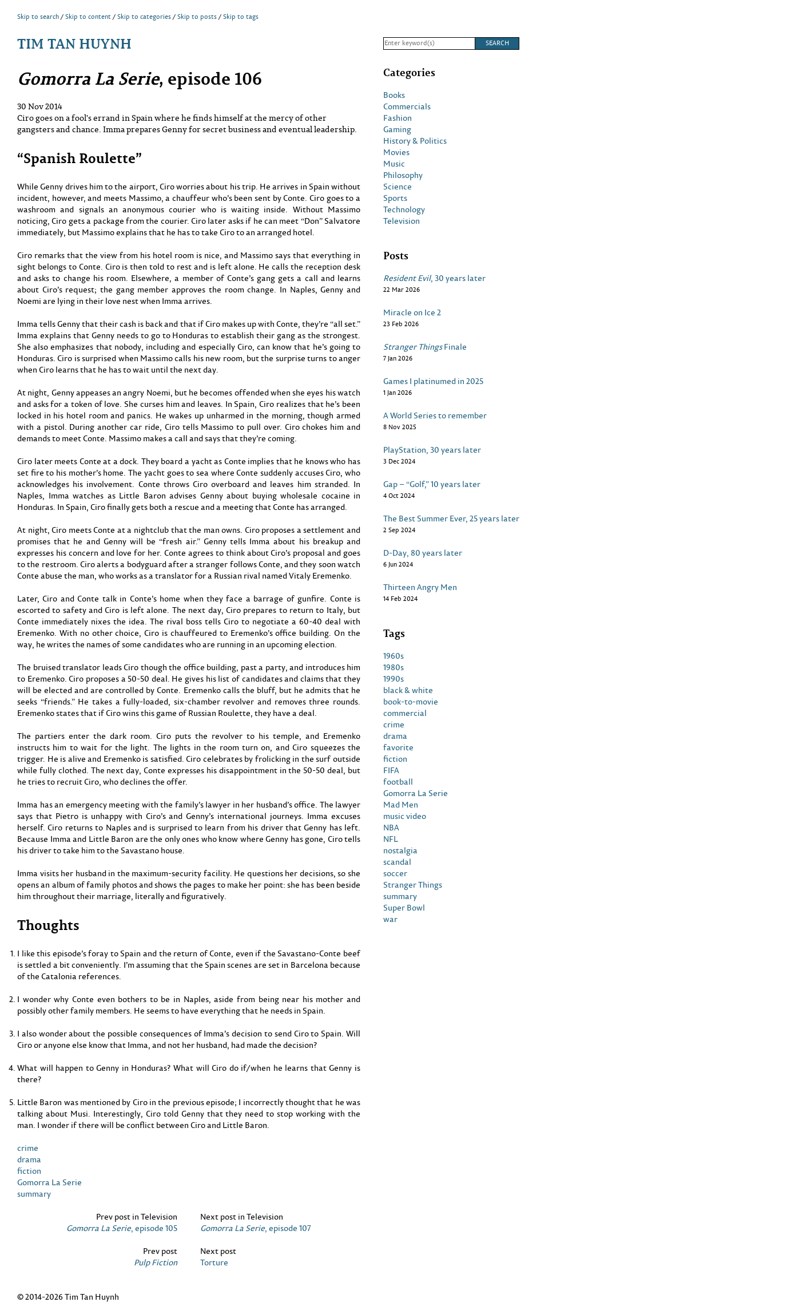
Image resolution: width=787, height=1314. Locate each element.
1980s (393, 667)
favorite (398, 747)
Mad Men (400, 804)
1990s (393, 678)
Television (401, 221)
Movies (396, 152)
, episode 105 (121, 1228)
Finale (425, 347)
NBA (391, 827)
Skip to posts (197, 16)
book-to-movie (410, 701)
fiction (29, 1171)
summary (34, 1194)
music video (404, 816)
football (398, 781)
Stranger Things (412, 884)
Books (394, 95)
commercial (405, 713)
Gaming (397, 129)
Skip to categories (144, 16)
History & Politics (415, 141)
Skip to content (88, 16)
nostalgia (400, 850)
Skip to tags (241, 16)
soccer (395, 873)
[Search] (429, 43)
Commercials (407, 106)
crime (27, 1148)
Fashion (397, 118)
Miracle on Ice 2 (412, 312)
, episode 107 (255, 1228)
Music (394, 163)
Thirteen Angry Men (420, 587)
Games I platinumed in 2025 (433, 381)
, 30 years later (434, 278)
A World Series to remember (435, 415)
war (390, 919)
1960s (393, 656)
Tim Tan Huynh (74, 43)
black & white (408, 690)
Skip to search (38, 16)
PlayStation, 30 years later (432, 450)
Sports (395, 198)
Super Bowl (404, 907)
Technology (404, 209)
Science (397, 186)
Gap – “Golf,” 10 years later (431, 484)
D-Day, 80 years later (422, 553)
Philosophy (403, 175)
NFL (390, 839)
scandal (397, 862)
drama (29, 1159)
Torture (214, 1262)
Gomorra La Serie (49, 1182)
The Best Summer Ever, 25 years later (451, 518)
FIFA (391, 770)
